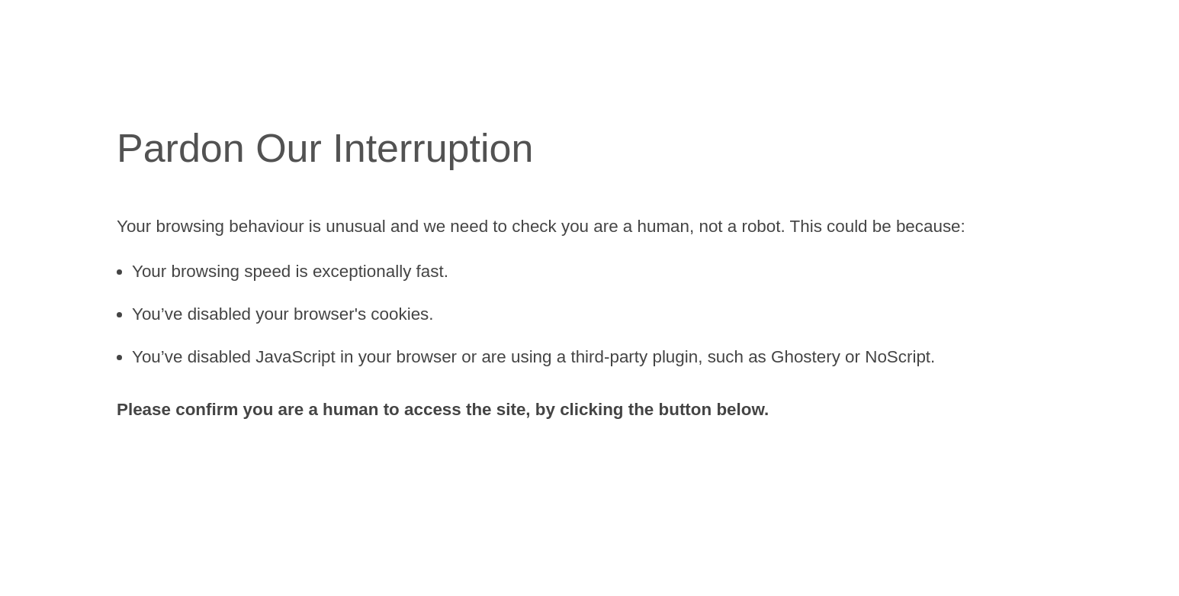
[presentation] (233, 474)
